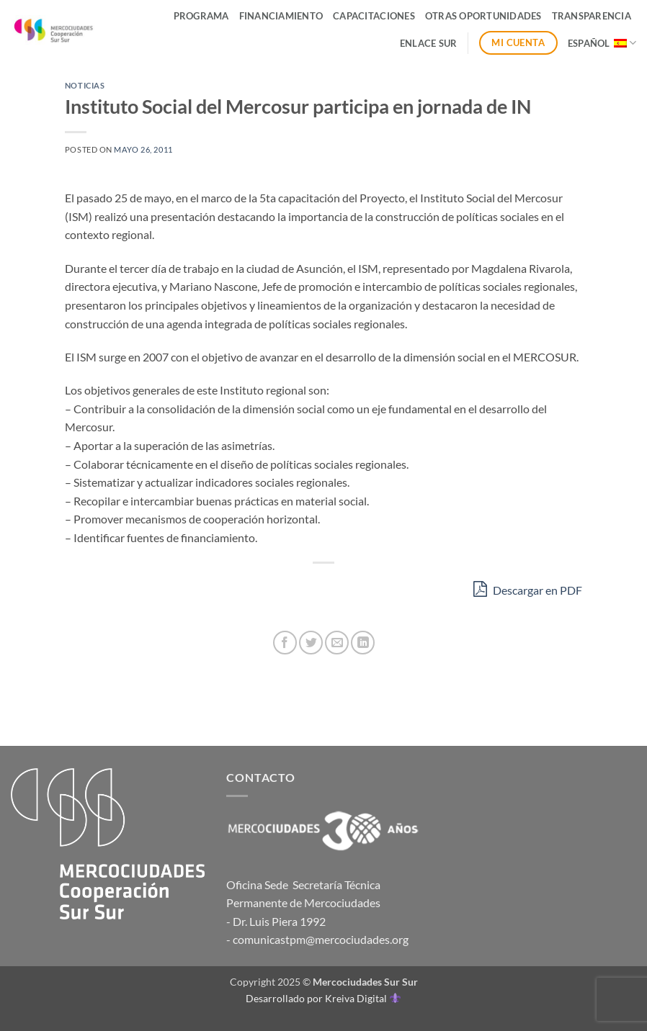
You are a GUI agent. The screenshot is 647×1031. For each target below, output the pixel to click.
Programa (201, 16)
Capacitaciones (374, 16)
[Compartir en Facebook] (285, 642)
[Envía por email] (337, 642)
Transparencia (591, 16)
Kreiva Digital (362, 998)
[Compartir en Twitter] (311, 642)
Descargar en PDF (527, 588)
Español (602, 43)
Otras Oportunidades (483, 16)
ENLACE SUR (429, 43)
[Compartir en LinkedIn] (363, 642)
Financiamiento (281, 16)
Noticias (84, 85)
